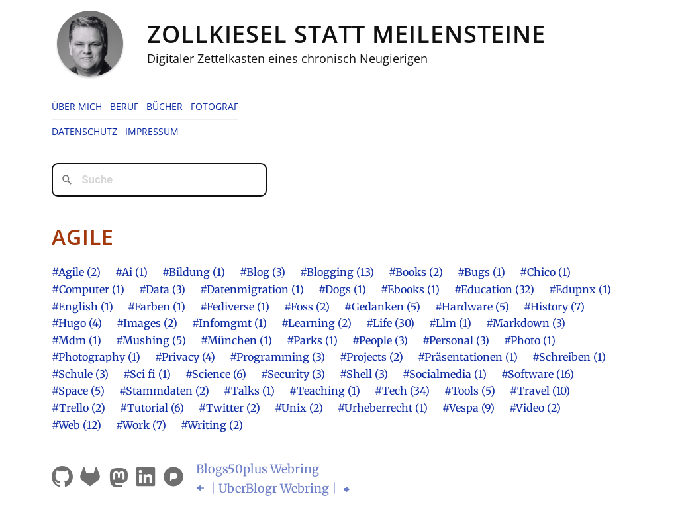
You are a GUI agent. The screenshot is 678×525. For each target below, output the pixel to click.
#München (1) (236, 340)
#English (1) (82, 306)
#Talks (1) (249, 390)
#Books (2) (416, 272)
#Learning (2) (316, 323)
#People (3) (380, 340)
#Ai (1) (131, 272)
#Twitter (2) (229, 407)
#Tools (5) (469, 390)
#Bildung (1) (193, 272)
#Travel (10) (540, 390)
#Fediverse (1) (234, 306)
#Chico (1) (545, 272)
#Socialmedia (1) (445, 374)
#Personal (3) (455, 340)
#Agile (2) (76, 272)
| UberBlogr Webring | (274, 488)
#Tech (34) (402, 390)
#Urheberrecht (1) (383, 407)
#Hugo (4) (77, 323)
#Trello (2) (78, 407)
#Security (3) (293, 374)
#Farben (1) (156, 306)
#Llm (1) (450, 323)
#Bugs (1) (481, 272)
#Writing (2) (212, 425)
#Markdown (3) (525, 323)
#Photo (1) (530, 340)
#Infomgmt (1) (229, 323)
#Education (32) (494, 289)
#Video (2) (535, 407)
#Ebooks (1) (410, 289)
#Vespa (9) (468, 407)
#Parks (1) (312, 340)
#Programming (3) (277, 356)
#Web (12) (76, 425)
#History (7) (554, 306)
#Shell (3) (364, 374)
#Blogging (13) (337, 272)
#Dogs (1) (342, 289)
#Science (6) (215, 374)
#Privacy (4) (185, 356)
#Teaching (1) (324, 390)
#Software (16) (537, 374)
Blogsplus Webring (257, 469)
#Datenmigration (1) (252, 289)
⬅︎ (201, 488)
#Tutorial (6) (152, 407)
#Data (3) (162, 289)
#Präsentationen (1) (468, 356)
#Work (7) (141, 425)
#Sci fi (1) (147, 374)
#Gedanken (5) (382, 306)
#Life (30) (390, 323)
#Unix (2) (299, 407)
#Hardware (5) (472, 306)
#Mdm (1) (76, 340)
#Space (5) (78, 390)
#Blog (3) (262, 272)
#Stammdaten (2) (164, 390)
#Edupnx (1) (580, 289)
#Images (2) (147, 323)
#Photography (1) (96, 356)
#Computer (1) (88, 289)
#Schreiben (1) (569, 356)
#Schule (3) (80, 374)
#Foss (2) (307, 306)
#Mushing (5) (151, 340)
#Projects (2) (371, 356)
